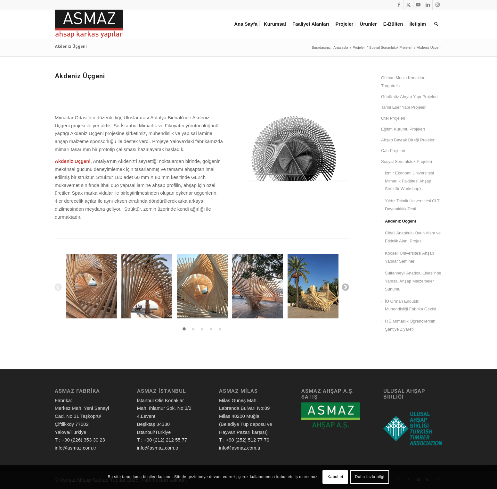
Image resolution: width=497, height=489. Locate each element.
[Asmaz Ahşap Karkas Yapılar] (89, 24)
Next (345, 286)
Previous (57, 286)
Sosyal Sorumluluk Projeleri (406, 161)
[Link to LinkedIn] (427, 5)
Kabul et (335, 477)
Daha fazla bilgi (370, 477)
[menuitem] (247, 24)
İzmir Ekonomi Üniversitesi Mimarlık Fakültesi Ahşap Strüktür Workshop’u (409, 181)
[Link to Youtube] (418, 5)
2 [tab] (193, 329)
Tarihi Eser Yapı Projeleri (404, 107)
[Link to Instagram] (437, 5)
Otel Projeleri (393, 118)
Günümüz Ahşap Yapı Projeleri (409, 96)
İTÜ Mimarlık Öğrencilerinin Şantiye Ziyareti (410, 325)
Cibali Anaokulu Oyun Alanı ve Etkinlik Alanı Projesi (413, 237)
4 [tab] (211, 329)
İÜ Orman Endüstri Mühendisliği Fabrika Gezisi (410, 305)
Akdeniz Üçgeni (71, 46)
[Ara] (436, 24)
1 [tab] (184, 329)
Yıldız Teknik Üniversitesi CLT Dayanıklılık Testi (412, 204)
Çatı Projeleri (393, 150)
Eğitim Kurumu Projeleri (403, 129)
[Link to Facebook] (398, 5)
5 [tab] (220, 329)
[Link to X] (408, 5)
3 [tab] (202, 329)
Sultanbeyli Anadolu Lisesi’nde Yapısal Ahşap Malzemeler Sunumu (413, 281)
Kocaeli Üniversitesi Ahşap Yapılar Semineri (409, 257)
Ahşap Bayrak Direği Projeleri (408, 140)
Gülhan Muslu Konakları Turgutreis (403, 81)
